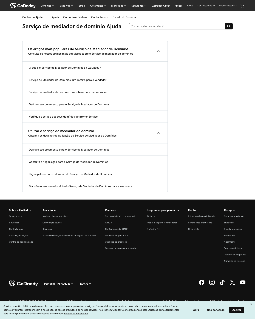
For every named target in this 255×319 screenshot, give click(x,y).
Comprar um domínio (234, 216)
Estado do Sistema (124, 17)
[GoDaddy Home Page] (23, 284)
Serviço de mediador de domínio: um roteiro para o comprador (68, 92)
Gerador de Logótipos (235, 254)
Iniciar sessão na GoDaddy (201, 216)
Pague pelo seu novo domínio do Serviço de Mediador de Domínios (70, 174)
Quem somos (15, 216)
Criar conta (193, 229)
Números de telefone (234, 261)
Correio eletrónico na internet (120, 216)
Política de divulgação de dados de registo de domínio (69, 235)
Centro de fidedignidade (21, 242)
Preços (179, 5)
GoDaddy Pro (153, 229)
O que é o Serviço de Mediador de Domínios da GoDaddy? (65, 67)
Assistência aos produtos (54, 216)
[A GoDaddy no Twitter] (232, 284)
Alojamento (230, 242)
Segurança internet (233, 248)
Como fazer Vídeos (75, 17)
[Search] (229, 26)
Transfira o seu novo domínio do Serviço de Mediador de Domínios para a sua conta (80, 186)
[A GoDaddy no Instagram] (212, 284)
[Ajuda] (190, 5)
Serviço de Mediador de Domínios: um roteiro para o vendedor (67, 79)
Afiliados (151, 216)
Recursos (47, 229)
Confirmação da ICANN (116, 229)
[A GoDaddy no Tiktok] (222, 284)
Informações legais (18, 235)
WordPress (229, 235)
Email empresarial (233, 229)
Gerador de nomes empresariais (121, 248)
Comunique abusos (52, 222)
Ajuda (55, 17)
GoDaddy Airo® (161, 5)
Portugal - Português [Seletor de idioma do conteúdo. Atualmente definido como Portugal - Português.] (59, 283)
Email (81, 5)
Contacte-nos (99, 17)
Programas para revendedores (162, 222)
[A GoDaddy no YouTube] (243, 284)
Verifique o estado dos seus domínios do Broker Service (63, 116)
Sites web (229, 222)
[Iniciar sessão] (228, 5)
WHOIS (108, 222)
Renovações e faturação (200, 222)
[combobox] (177, 26)
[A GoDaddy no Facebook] (202, 284)
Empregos (14, 222)
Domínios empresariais (116, 235)
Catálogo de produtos (116, 242)
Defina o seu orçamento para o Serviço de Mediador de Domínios (69, 104)
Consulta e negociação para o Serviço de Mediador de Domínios (68, 161)
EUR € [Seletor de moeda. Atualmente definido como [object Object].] (86, 283)
